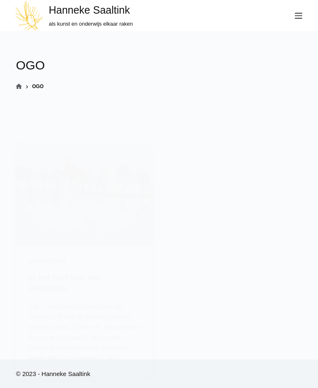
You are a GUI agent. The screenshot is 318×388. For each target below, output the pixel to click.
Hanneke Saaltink (89, 10)
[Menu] (298, 15)
